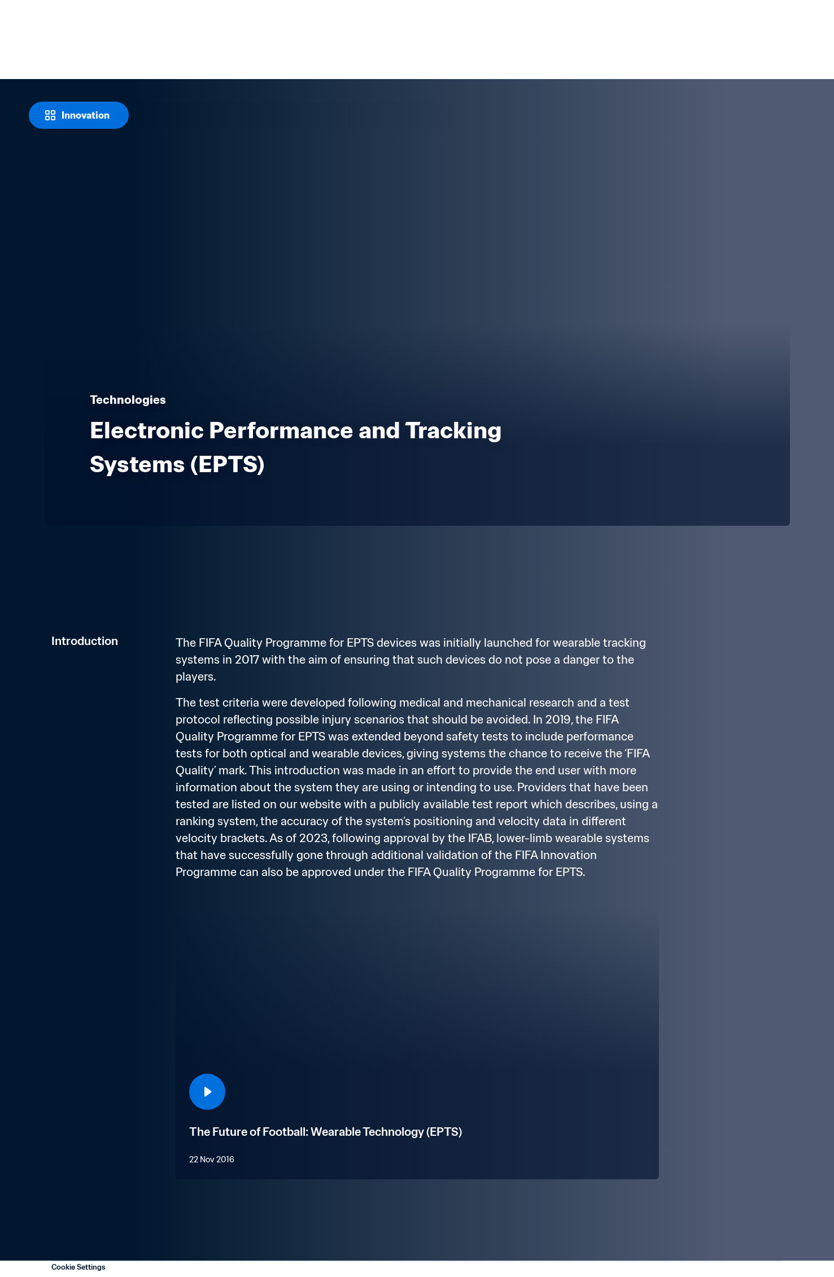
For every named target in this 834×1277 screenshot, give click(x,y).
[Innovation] (79, 115)
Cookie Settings (78, 1267)
